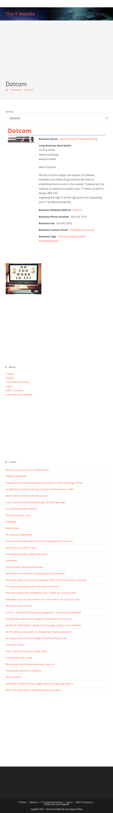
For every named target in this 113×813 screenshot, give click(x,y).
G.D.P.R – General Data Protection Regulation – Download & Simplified (43, 612)
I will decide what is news (19, 657)
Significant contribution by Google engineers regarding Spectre (39, 683)
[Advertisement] (56, 53)
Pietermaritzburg (87, 139)
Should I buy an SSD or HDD (21, 547)
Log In (9, 386)
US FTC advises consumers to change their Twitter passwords (38, 631)
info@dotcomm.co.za (81, 230)
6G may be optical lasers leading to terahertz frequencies (36, 638)
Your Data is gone (15, 644)
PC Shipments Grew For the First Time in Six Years (32, 586)
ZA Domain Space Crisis (18, 515)
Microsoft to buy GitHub (19, 605)
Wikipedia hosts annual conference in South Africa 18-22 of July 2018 (42, 599)
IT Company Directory (17, 382)
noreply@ (11, 521)
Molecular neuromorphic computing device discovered (35, 573)
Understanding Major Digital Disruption (27, 554)
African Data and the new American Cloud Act (30, 664)
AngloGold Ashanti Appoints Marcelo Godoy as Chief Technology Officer (44, 482)
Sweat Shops (12, 528)
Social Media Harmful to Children (23, 670)
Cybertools (11, 560)
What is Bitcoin (14, 677)
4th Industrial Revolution (19, 534)
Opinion (10, 377)
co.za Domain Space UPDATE (21, 508)
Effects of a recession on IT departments (27, 469)
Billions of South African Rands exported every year (33, 690)
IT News (10, 373)
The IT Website (20, 14)
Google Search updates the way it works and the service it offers (40, 489)
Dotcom (29, 89)
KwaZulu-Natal (68, 139)
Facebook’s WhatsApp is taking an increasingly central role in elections (43, 625)
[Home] (7, 89)
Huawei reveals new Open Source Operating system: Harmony (39, 541)
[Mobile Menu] (102, 13)
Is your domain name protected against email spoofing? (36, 502)
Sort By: (10, 111)
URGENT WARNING (16, 476)
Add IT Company (14, 390)
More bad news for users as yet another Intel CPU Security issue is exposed (46, 580)
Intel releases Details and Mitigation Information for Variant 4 (39, 618)
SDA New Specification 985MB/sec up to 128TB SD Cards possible (41, 592)
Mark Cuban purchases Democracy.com (27, 495)
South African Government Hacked (24, 567)
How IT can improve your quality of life (26, 651)
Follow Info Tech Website (19, 394)
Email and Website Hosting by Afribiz (64, 809)
